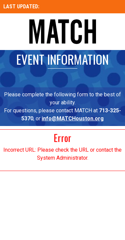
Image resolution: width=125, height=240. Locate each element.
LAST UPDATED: (22, 6)
